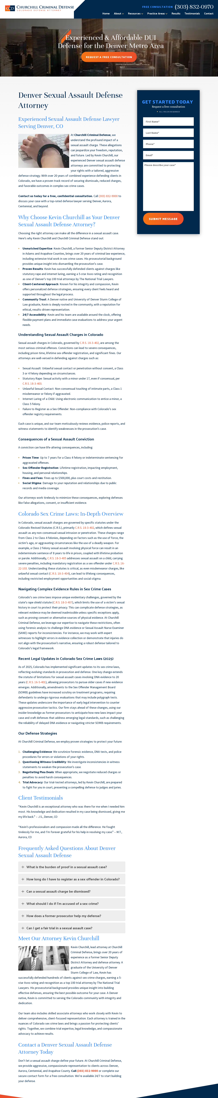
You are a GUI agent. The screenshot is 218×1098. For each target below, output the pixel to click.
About (117, 13)
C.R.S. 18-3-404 (59, 573)
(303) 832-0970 (194, 6)
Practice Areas (156, 13)
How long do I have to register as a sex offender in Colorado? (70, 879)
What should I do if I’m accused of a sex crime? (59, 903)
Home (106, 13)
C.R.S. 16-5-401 (36, 682)
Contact (208, 13)
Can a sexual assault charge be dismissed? (55, 891)
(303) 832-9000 (108, 196)
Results (176, 13)
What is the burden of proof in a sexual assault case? (64, 867)
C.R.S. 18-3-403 (32, 383)
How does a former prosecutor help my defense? (61, 915)
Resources (134, 13)
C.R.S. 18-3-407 (62, 602)
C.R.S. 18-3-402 (89, 343)
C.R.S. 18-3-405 (56, 558)
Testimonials (192, 13)
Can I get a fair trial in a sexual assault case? (56, 928)
